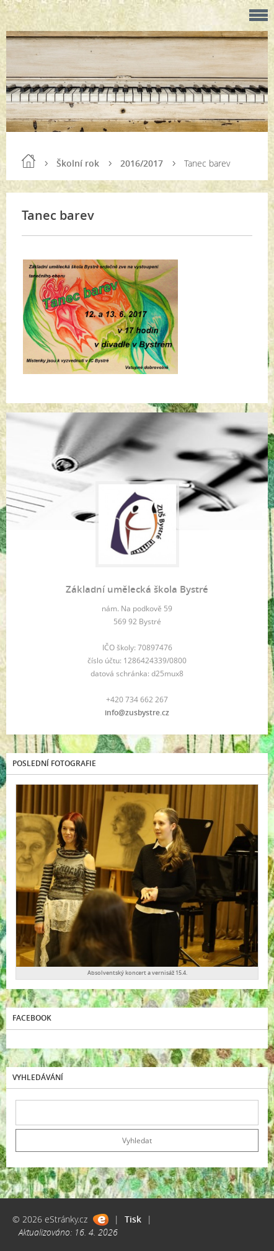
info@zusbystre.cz (137, 712)
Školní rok (77, 163)
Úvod (28, 161)
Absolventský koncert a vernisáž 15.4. (137, 973)
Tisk (133, 1219)
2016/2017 (141, 163)
